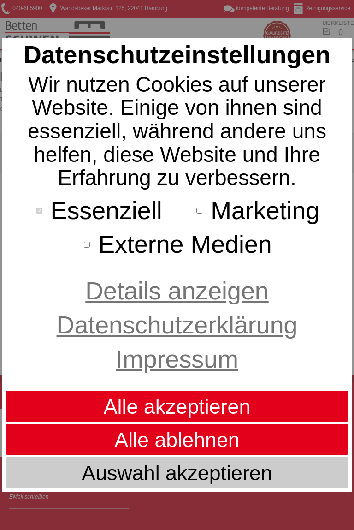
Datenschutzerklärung (177, 325)
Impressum (177, 359)
